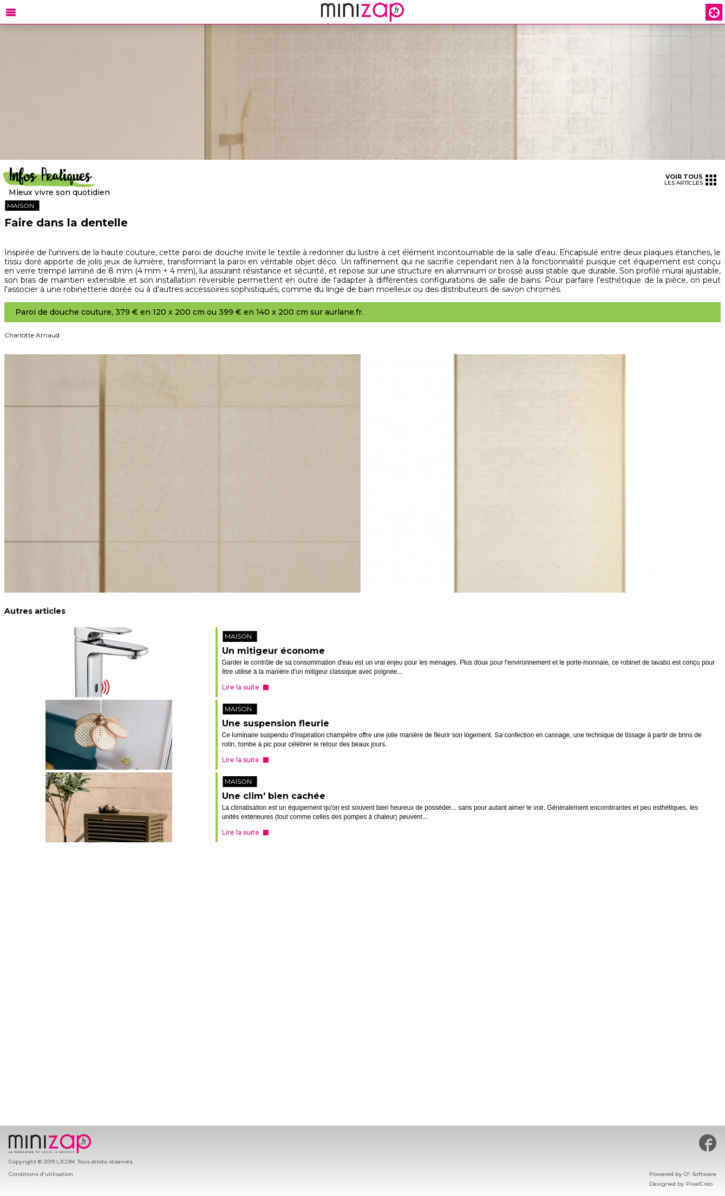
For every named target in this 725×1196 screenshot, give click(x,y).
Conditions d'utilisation (41, 1174)
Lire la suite (240, 687)
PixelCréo (699, 1183)
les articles (690, 179)
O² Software (700, 1174)
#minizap (707, 1143)
